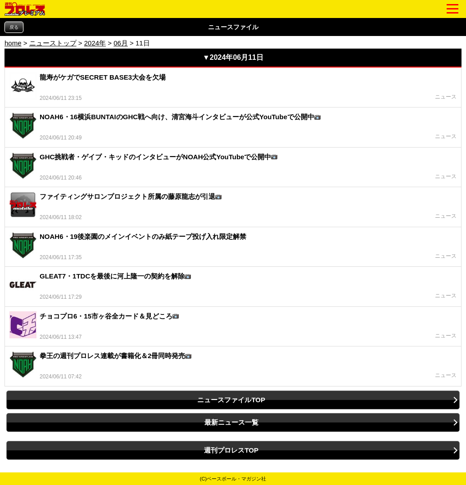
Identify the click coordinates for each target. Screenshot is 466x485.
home (13, 43)
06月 (120, 43)
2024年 (95, 43)
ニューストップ (53, 43)
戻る (13, 27)
